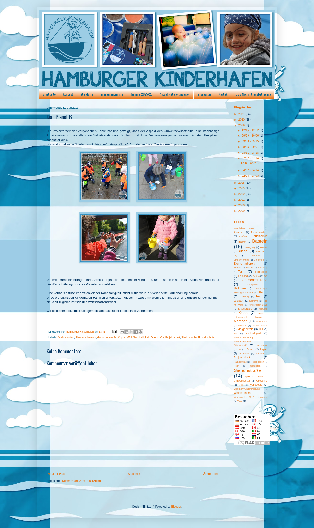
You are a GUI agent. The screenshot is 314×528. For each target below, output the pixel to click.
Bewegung (249, 247)
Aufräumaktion (65, 337)
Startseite (49, 94)
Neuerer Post (56, 474)
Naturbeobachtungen (244, 337)
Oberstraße (157, 337)
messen (242, 325)
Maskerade (261, 321)
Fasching (262, 267)
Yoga (239, 401)
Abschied (239, 232)
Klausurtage (245, 308)
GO (265, 276)
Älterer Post (210, 474)
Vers (241, 384)
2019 (242, 125)
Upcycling (261, 380)
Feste (242, 271)
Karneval (253, 300)
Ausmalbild (260, 236)
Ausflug (243, 236)
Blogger (176, 506)
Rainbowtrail (240, 361)
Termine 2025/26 (141, 94)
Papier (263, 349)
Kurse (260, 313)
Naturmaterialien (242, 341)
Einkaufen (259, 259)
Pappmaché (244, 353)
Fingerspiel (260, 271)
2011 (242, 199)
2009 (242, 210)
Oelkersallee (261, 345)
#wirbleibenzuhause (244, 228)
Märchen (240, 321)
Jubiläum (239, 300)
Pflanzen (259, 353)
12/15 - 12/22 (251, 130)
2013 (242, 188)
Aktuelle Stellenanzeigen (175, 94)
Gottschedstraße (106, 337)
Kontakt (224, 94)
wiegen (263, 397)
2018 (242, 182)
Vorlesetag (256, 384)
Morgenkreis (245, 329)
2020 (242, 119)
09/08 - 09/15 (251, 141)
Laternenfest (240, 317)
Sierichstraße (189, 337)
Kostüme (262, 308)
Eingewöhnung (241, 259)
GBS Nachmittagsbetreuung (253, 94)
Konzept (68, 94)
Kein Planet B (250, 163)
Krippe (121, 337)
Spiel (247, 376)
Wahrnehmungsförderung (247, 389)
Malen (258, 317)
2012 (242, 194)
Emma (237, 267)
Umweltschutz (206, 337)
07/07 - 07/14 (251, 158)
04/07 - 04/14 (251, 170)
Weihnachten (242, 392)
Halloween (240, 288)
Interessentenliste (111, 94)
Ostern (250, 349)
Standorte (86, 94)
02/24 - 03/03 (251, 175)
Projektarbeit (172, 337)
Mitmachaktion (260, 325)
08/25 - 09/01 (251, 147)
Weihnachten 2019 (244, 397)
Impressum (204, 94)
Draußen (255, 255)
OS (239, 349)
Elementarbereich (86, 337)
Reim (236, 365)
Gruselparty (252, 284)
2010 (242, 205)
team (260, 376)
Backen (242, 241)
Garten (256, 276)
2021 (242, 114)
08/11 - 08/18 (251, 152)
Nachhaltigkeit (141, 337)
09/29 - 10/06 (251, 135)
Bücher (242, 251)
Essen (249, 267)
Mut (236, 333)
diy (235, 255)
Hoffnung (244, 296)
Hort (259, 296)
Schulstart (255, 365)
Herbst (263, 292)
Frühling (243, 275)
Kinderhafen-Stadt (258, 304)
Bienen (263, 247)
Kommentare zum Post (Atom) (81, 481)
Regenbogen (257, 361)
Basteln (259, 240)
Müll (129, 337)
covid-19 (259, 251)
